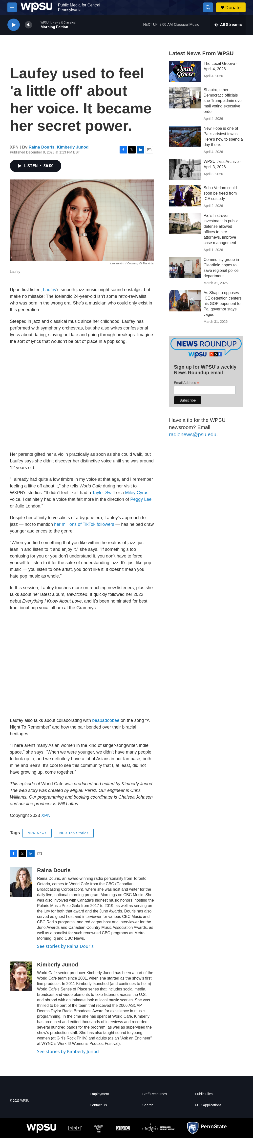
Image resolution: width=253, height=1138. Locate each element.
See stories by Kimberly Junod (68, 1051)
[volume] (28, 24)
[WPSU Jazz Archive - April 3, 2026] (185, 169)
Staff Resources (154, 1094)
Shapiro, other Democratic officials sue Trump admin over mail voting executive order (223, 101)
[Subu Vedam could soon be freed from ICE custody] (185, 195)
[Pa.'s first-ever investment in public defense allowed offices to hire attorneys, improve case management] (185, 223)
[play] (14, 25)
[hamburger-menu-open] (12, 7)
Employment (99, 1094)
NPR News (37, 833)
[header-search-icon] (208, 7)
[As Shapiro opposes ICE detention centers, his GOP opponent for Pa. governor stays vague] (185, 300)
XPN (45, 815)
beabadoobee (105, 720)
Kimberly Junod (72, 147)
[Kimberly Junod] (21, 976)
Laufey (49, 289)
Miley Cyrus (136, 492)
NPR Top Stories (73, 833)
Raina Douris (42, 147)
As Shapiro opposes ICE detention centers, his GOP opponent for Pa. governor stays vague (223, 304)
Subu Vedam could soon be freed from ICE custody (220, 193)
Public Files (204, 1094)
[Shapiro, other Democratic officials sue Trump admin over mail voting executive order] (185, 97)
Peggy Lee (140, 499)
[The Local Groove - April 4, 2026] (185, 71)
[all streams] (228, 25)
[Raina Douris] (21, 882)
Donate (233, 7)
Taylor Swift (103, 492)
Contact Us (98, 1105)
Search (147, 1105)
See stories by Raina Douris (65, 946)
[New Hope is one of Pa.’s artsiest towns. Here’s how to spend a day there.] (185, 136)
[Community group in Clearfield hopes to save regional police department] (185, 267)
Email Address (186, 382)
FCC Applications (208, 1105)
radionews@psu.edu (192, 434)
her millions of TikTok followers (84, 524)
